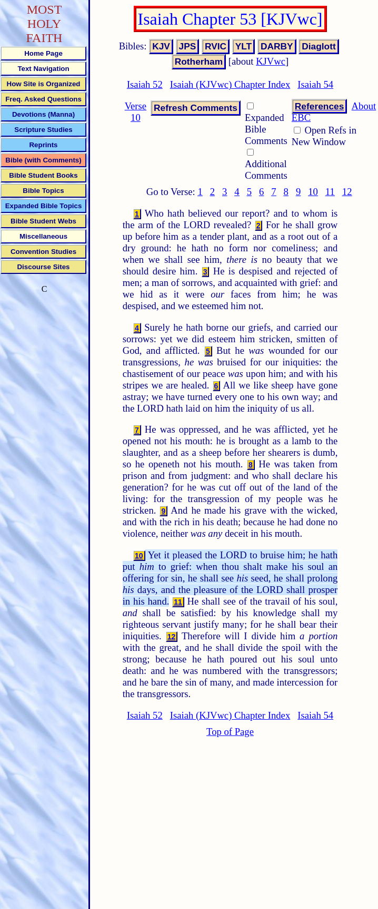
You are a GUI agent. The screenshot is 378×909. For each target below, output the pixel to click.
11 (330, 191)
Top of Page (230, 731)
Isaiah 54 (315, 84)
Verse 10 (135, 111)
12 (347, 191)
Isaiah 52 (145, 84)
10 (313, 191)
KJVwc (270, 61)
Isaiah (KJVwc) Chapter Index (230, 84)
